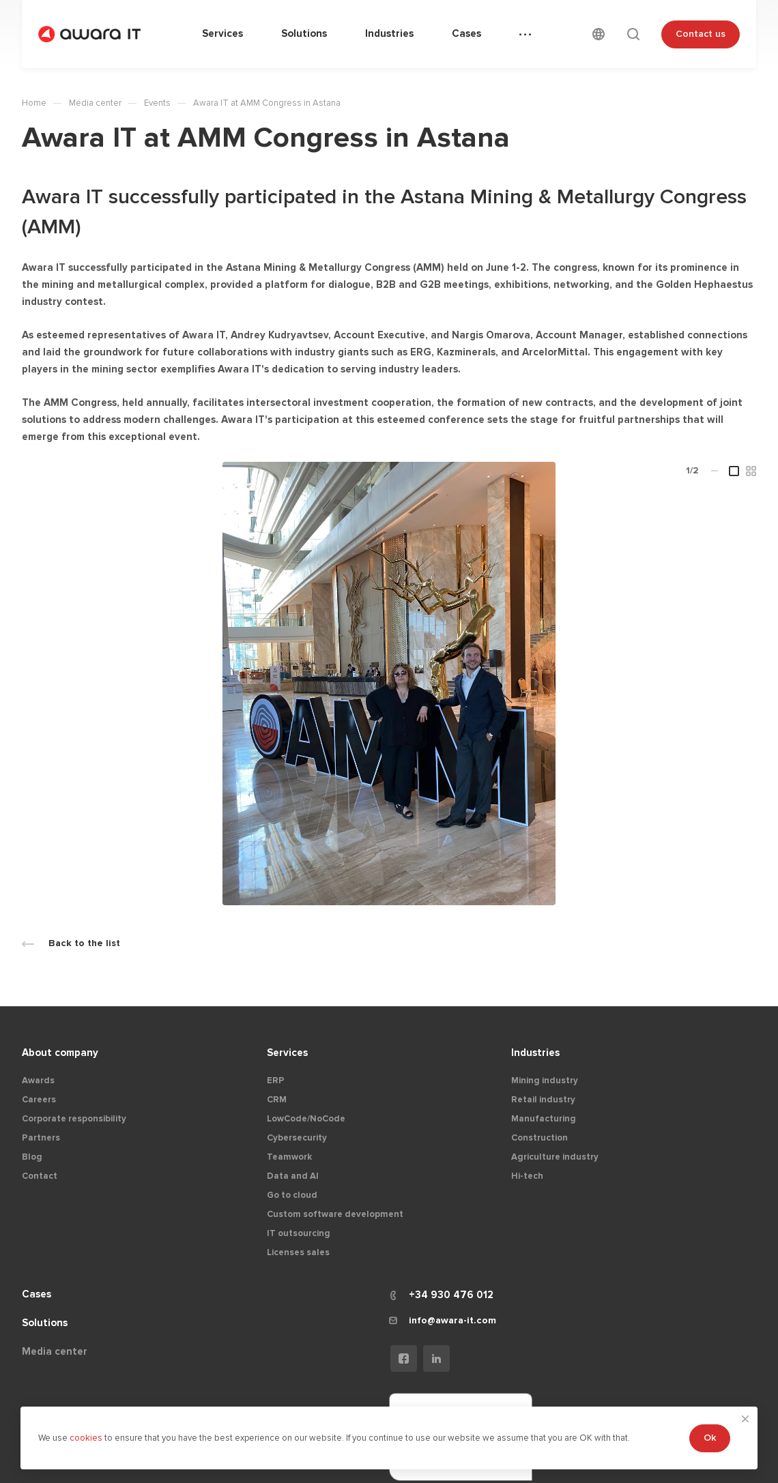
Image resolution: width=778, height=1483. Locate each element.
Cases (36, 1294)
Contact (39, 1176)
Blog (32, 1156)
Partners (41, 1137)
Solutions (45, 1323)
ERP (276, 1080)
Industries (535, 1052)
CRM (277, 1099)
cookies (87, 1438)
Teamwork (289, 1156)
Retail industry (543, 1099)
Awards (38, 1080)
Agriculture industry (555, 1156)
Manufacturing (543, 1118)
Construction (539, 1137)
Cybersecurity (297, 1137)
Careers (39, 1099)
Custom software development (335, 1214)
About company (60, 1052)
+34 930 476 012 (451, 1295)
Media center (54, 1351)
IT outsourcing (298, 1233)
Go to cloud (292, 1195)
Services (287, 1052)
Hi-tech (527, 1176)
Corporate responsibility (74, 1118)
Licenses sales (298, 1252)
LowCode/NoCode (306, 1118)
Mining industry (544, 1080)
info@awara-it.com (452, 1320)
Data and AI (293, 1176)
